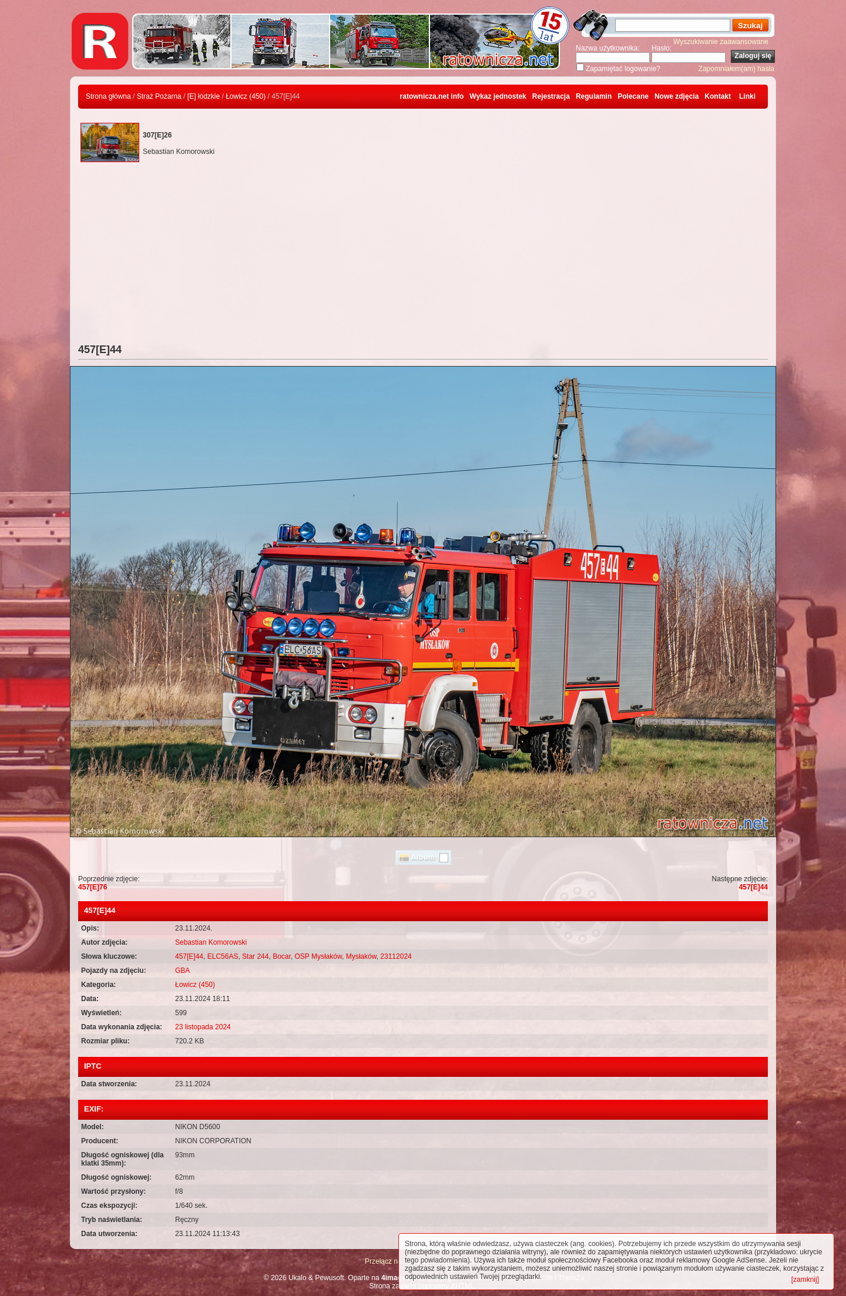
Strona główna (108, 96)
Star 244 (255, 956)
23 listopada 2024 (203, 1027)
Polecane (633, 96)
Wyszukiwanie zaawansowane (720, 42)
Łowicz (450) (246, 96)
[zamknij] (805, 1279)
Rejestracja (551, 96)
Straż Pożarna (159, 96)
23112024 (395, 956)
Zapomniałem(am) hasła (736, 69)
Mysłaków (361, 956)
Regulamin (594, 96)
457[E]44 (753, 887)
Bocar (282, 956)
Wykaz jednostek (497, 96)
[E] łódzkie (203, 96)
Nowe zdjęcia (676, 96)
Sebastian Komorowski (211, 942)
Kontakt (717, 96)
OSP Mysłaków (318, 956)
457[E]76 (92, 887)
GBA (182, 970)
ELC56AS (223, 956)
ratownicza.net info (432, 96)
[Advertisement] (423, 255)
